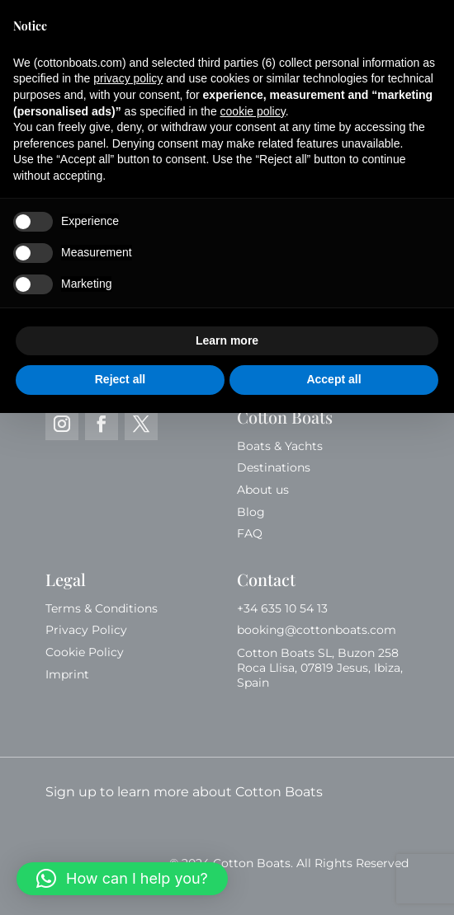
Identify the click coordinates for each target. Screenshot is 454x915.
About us (263, 489)
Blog (251, 511)
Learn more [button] (227, 340)
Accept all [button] (333, 379)
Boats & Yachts (280, 446)
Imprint (67, 674)
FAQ (249, 533)
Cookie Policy (84, 652)
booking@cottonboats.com (316, 629)
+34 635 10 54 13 (284, 608)
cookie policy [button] (253, 111)
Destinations (273, 467)
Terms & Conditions (101, 608)
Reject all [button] (120, 379)
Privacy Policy (86, 629)
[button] (122, 878)
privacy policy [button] (128, 78)
